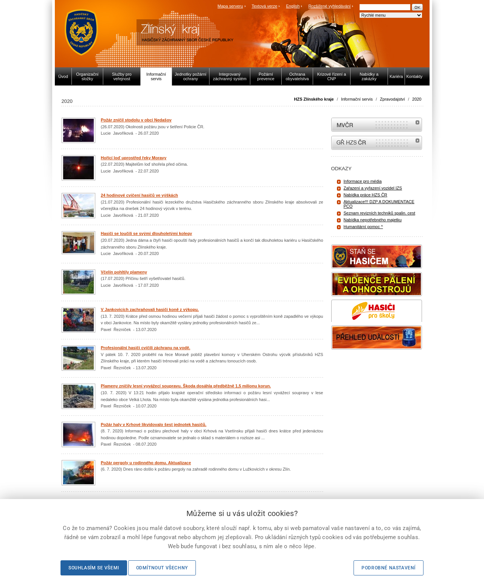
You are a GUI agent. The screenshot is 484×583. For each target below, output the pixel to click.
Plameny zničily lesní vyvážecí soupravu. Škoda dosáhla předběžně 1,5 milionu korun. (186, 386)
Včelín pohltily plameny (124, 272)
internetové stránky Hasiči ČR (376, 143)
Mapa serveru (230, 6)
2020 (416, 99)
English (292, 6)
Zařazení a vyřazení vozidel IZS (373, 188)
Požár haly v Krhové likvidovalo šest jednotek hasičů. (153, 424)
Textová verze (264, 6)
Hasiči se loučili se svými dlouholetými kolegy (146, 233)
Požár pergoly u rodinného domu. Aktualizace (146, 462)
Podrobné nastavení (388, 568)
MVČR (376, 125)
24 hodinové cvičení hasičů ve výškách (139, 195)
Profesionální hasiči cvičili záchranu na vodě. (146, 347)
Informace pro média (363, 181)
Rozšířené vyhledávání (330, 6)
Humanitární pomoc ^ (363, 226)
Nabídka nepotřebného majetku (373, 220)
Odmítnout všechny (162, 568)
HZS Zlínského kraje (314, 99)
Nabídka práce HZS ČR (366, 195)
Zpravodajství (392, 99)
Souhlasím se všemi (93, 568)
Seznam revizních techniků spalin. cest (380, 213)
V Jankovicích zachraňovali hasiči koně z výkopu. (150, 309)
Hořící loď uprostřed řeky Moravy (134, 157)
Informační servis (357, 99)
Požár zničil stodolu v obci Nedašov (136, 120)
